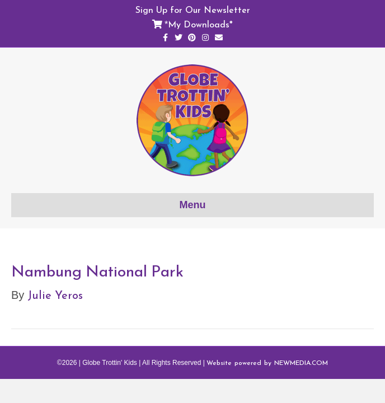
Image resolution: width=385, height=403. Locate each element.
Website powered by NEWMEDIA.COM (267, 363)
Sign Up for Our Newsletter (192, 9)
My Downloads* (200, 24)
